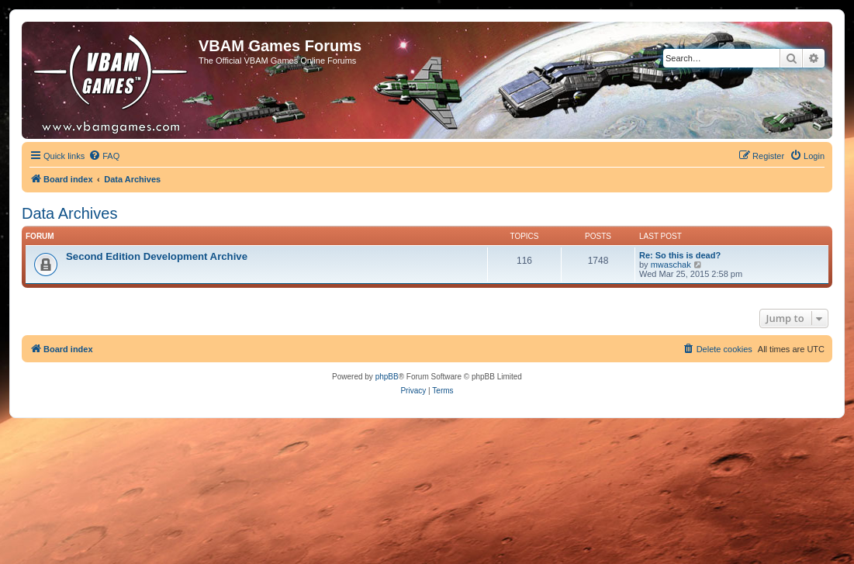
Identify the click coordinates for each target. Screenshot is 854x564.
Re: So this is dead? (680, 255)
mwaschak (671, 264)
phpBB (387, 376)
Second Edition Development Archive (156, 256)
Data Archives (69, 213)
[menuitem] (103, 156)
